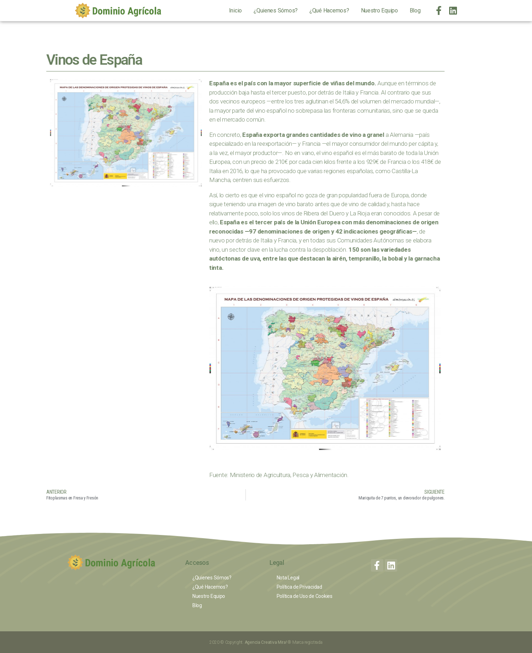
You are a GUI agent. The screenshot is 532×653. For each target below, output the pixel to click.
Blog (415, 10)
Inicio (235, 10)
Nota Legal (288, 577)
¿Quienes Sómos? (276, 10)
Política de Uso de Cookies (304, 596)
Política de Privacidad (299, 587)
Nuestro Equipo (379, 10)
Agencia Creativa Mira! (266, 642)
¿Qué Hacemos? (329, 10)
